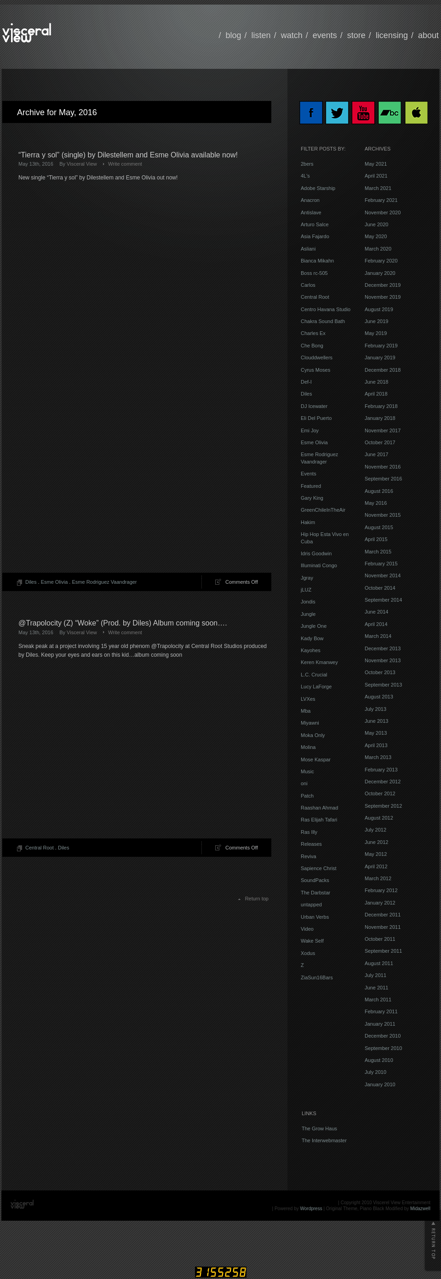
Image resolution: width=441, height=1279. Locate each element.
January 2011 (380, 1024)
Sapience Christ (319, 868)
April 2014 (376, 624)
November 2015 (383, 515)
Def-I (306, 382)
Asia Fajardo (315, 236)
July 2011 (375, 975)
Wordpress (311, 1208)
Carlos (308, 285)
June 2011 (376, 987)
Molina (308, 747)
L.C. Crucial (314, 674)
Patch (307, 796)
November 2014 (383, 575)
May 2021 (376, 164)
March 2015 (378, 551)
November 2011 (383, 927)
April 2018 (376, 394)
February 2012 (381, 890)
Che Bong (312, 345)
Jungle (308, 614)
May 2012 (376, 854)
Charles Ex (313, 333)
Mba (305, 711)
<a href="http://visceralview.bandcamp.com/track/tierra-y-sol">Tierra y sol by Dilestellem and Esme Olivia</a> (98, 442)
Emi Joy (310, 430)
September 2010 (383, 1048)
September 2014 (383, 600)
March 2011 (378, 999)
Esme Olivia (54, 582)
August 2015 (379, 527)
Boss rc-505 (314, 273)
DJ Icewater (314, 406)
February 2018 (381, 406)
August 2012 (379, 818)
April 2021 (376, 176)
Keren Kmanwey (319, 662)
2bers (307, 164)
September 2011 (383, 951)
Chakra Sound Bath (323, 321)
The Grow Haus (319, 1128)
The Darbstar (315, 892)
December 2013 (383, 648)
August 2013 (379, 696)
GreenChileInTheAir (323, 510)
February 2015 (381, 563)
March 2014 (378, 636)
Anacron (310, 200)
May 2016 (376, 503)
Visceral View (82, 164)
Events (308, 473)
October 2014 (380, 588)
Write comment (125, 164)
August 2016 (379, 491)
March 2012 (378, 878)
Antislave (311, 212)
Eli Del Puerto (316, 418)
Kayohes (311, 650)
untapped (311, 904)
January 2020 (380, 273)
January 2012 (380, 902)
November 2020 (383, 212)
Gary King (312, 498)
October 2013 (380, 672)
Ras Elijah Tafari (319, 819)
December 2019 (383, 285)
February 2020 (381, 260)
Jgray (307, 578)
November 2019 (383, 297)
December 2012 (383, 781)
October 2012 (380, 793)
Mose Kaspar (316, 759)
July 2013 (375, 709)
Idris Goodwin (316, 553)
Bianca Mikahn (317, 260)
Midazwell (420, 1208)
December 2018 (383, 370)
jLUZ (306, 589)
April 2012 (376, 866)
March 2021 (378, 188)
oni (304, 783)
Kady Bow (312, 638)
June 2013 (376, 721)
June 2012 (376, 842)
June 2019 (376, 321)
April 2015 (376, 539)
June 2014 (376, 611)
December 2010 (383, 1036)
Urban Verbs (315, 917)
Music (307, 771)
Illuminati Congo (319, 565)
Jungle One (313, 626)
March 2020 (378, 248)
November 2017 (383, 430)
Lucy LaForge (316, 686)
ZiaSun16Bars (317, 977)
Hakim (308, 522)
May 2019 (376, 333)
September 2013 (383, 684)
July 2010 (375, 1072)
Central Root (39, 847)
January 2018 (380, 418)
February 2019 (381, 345)
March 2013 (378, 757)
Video (307, 929)
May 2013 (376, 733)
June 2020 (376, 224)
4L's (305, 176)
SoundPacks (315, 880)
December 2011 (383, 914)
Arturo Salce (315, 224)
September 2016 (383, 478)
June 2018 (376, 382)
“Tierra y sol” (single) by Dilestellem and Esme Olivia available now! (128, 155)
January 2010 (380, 1084)
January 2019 (380, 357)
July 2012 (375, 829)
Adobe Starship (318, 188)
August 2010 (379, 1060)
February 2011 (381, 1011)
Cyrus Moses (315, 370)
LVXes (308, 699)
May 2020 (376, 236)
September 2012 (383, 806)
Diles (30, 582)
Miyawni (310, 723)
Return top (257, 898)
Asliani (308, 248)
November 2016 (383, 466)
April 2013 (376, 745)
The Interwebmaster (324, 1140)
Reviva (308, 856)
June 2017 (376, 454)
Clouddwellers (316, 357)
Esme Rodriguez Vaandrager (104, 582)
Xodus (308, 953)
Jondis (308, 601)
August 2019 (379, 309)
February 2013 (381, 769)
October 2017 (380, 442)
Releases (311, 844)
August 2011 (379, 963)
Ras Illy (309, 832)
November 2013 (383, 660)
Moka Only (313, 735)
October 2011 (380, 939)
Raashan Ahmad (319, 807)
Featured (311, 486)
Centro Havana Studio (325, 309)
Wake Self (312, 941)
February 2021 (381, 200)
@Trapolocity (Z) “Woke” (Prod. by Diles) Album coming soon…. (122, 623)
